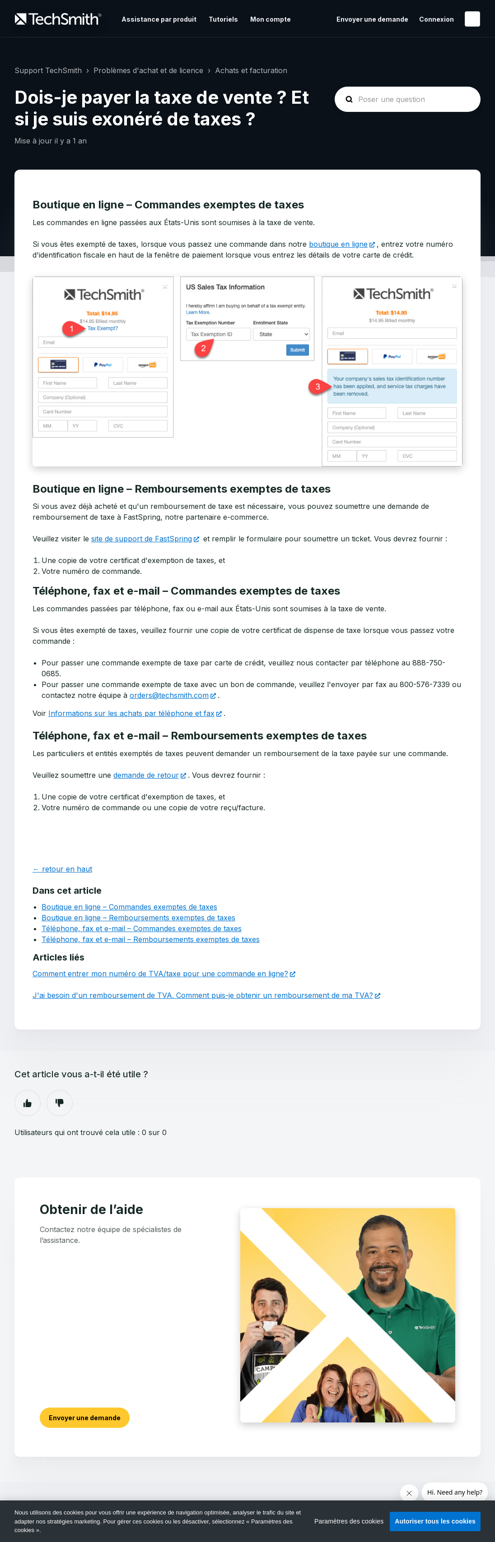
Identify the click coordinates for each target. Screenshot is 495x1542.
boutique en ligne (338, 244)
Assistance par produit (158, 19)
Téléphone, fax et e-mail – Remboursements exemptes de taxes (151, 939)
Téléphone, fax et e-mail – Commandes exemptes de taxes (142, 928)
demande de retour (146, 775)
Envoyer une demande (372, 19)
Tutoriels (223, 19)
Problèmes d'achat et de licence (148, 70)
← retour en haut (62, 868)
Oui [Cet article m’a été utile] (27, 1103)
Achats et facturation (251, 70)
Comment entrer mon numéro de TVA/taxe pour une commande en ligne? (160, 973)
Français (472, 19)
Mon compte (270, 19)
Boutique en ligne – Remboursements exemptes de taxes (138, 917)
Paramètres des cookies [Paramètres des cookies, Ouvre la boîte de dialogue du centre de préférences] (348, 1521)
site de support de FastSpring (141, 538)
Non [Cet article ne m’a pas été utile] (60, 1103)
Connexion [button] (436, 19)
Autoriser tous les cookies (435, 1521)
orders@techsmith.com (169, 695)
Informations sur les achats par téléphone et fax (131, 713)
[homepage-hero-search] (408, 99)
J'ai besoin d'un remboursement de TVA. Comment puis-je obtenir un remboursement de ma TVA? (203, 995)
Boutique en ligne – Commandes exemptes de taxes (129, 906)
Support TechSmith (48, 70)
